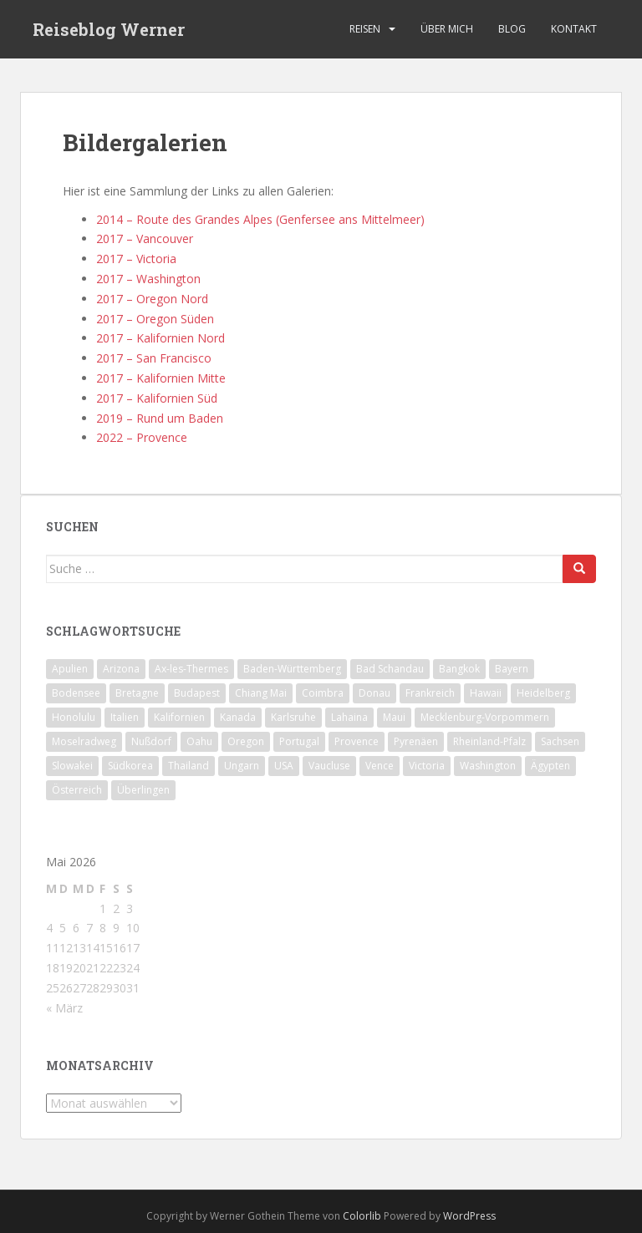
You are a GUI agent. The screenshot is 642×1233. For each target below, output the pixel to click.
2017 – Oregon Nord (152, 299)
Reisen (364, 29)
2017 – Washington (148, 279)
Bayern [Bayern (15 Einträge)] (511, 669)
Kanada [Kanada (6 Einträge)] (238, 717)
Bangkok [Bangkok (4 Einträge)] (459, 669)
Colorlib (362, 1216)
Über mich (446, 29)
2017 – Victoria (136, 258)
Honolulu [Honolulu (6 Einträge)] (73, 717)
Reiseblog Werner (109, 29)
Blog (512, 29)
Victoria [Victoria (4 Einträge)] (427, 766)
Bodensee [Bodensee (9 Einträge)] (76, 693)
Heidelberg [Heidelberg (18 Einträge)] (543, 693)
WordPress (469, 1216)
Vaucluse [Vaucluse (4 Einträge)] (329, 766)
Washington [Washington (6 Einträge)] (488, 766)
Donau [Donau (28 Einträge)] (374, 693)
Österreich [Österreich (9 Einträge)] (77, 790)
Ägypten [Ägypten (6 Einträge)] (550, 766)
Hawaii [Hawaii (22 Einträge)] (486, 693)
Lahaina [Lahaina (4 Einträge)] (349, 717)
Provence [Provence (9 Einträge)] (356, 741)
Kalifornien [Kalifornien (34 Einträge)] (179, 717)
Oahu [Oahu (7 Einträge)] (199, 741)
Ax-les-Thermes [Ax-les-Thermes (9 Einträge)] (191, 669)
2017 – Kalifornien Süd (156, 398)
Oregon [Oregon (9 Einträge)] (245, 741)
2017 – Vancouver (144, 238)
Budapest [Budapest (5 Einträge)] (197, 693)
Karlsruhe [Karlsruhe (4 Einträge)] (293, 717)
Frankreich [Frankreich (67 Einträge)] (430, 693)
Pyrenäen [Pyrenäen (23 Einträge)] (416, 741)
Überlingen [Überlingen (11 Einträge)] (143, 790)
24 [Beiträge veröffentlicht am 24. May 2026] (133, 968)
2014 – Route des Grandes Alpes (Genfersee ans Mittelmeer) (260, 219)
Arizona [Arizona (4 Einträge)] (121, 669)
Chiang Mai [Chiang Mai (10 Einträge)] (261, 693)
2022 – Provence (141, 437)
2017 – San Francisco (153, 358)
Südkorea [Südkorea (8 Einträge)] (130, 766)
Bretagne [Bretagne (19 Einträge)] (137, 693)
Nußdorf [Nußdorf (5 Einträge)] (151, 741)
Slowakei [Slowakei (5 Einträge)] (72, 766)
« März (64, 1008)
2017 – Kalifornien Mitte (161, 378)
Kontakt (574, 29)
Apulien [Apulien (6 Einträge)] (70, 669)
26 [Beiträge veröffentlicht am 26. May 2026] (66, 988)
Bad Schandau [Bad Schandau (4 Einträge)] (390, 669)
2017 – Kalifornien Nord (160, 338)
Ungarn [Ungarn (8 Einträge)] (241, 766)
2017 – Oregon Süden (155, 319)
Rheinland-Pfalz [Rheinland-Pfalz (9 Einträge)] (489, 741)
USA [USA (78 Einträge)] (283, 766)
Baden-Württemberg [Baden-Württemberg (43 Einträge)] (292, 669)
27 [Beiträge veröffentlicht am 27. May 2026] (79, 988)
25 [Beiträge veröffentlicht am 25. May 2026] (52, 988)
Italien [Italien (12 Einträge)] (124, 717)
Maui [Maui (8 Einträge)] (394, 717)
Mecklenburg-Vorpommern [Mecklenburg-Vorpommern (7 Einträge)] (484, 717)
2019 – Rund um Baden (159, 418)
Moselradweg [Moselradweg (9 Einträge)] (84, 741)
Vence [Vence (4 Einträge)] (379, 766)
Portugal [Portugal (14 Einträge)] (299, 741)
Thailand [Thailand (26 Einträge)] (188, 766)
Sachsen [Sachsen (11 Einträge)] (560, 741)
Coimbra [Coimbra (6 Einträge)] (323, 693)
